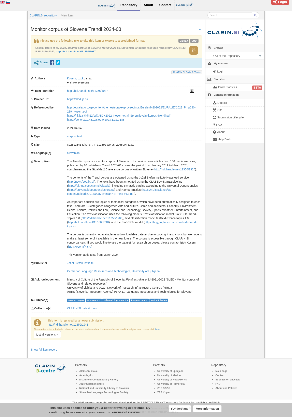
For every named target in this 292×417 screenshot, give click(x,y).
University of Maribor (169, 375)
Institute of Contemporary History (98, 379)
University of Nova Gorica (172, 379)
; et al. (130, 80)
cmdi (194, 41)
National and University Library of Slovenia (104, 388)
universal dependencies (116, 300)
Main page (221, 371)
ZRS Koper (163, 392)
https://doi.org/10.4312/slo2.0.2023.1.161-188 (96, 119)
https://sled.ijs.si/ (77, 99)
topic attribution (159, 300)
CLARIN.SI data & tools (187, 72)
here (157, 329)
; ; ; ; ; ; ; (130, 80)
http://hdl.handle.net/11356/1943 (68, 324)
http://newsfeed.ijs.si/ (81, 181)
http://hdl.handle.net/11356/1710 (88, 222)
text (79, 136)
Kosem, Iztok (75, 78)
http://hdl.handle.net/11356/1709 (102, 218)
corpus (71, 136)
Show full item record (44, 349)
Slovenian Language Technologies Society (104, 392)
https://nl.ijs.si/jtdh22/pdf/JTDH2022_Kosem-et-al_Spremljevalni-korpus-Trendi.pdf (118, 115)
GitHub (215, 402)
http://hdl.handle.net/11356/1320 (174, 169)
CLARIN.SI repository (43, 15)
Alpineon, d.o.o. (88, 371)
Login (280, 2)
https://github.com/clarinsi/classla (89, 185)
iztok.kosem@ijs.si (79, 246)
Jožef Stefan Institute (80, 263)
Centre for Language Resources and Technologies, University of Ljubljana (113, 271)
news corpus (93, 300)
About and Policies (226, 388)
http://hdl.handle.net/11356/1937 (76, 51)
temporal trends (139, 300)
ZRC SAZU (163, 388)
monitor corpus (76, 300)
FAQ (217, 383)
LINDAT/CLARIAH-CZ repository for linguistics (168, 402)
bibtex (184, 41)
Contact (219, 375)
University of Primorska (171, 383)
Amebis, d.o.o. (87, 375)
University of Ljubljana (170, 371)
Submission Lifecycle (227, 379)
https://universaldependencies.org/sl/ (91, 189)
